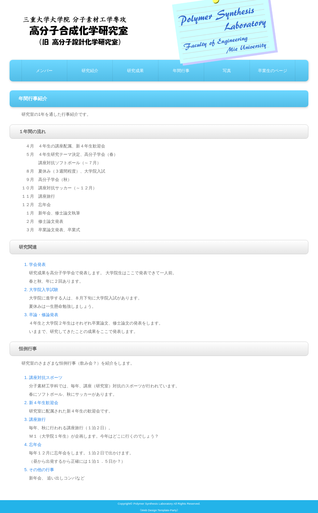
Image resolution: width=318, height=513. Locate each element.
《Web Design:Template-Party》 (159, 510)
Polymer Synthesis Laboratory (153, 503)
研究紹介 (90, 70)
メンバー (44, 70)
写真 (227, 70)
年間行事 (181, 70)
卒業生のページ (272, 70)
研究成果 (135, 70)
